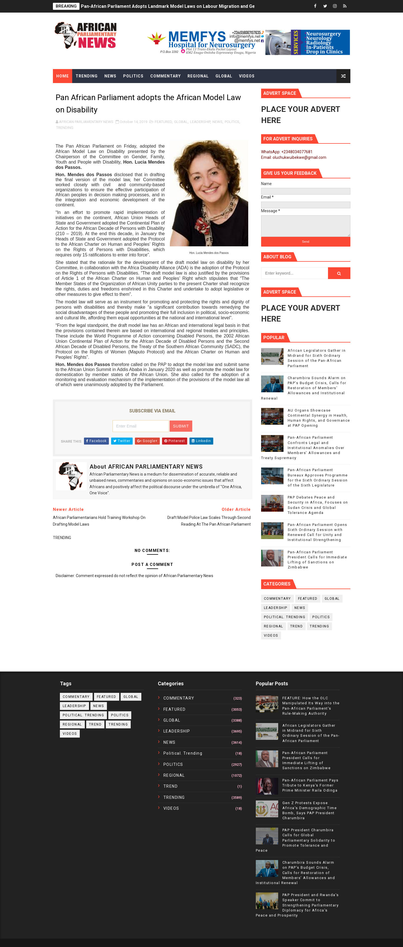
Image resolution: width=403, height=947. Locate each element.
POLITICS (232, 122)
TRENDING (64, 128)
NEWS (217, 122)
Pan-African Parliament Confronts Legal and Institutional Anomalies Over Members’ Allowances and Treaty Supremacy (303, 447)
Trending (87, 76)
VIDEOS (271, 635)
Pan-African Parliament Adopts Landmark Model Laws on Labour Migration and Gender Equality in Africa (191, 6)
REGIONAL (273, 626)
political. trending (285, 617)
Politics (133, 76)
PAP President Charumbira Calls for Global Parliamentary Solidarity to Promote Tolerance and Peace (296, 840)
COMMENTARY (277, 599)
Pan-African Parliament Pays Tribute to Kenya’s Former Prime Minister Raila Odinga (310, 785)
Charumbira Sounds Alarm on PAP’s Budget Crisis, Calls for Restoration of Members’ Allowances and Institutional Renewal (303, 388)
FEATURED (163, 122)
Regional (198, 76)
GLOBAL (181, 122)
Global (223, 76)
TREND (296, 626)
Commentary (165, 76)
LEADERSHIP (200, 122)
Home (62, 76)
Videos (247, 76)
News (110, 76)
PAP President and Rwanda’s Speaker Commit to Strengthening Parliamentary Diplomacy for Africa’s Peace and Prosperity (297, 905)
